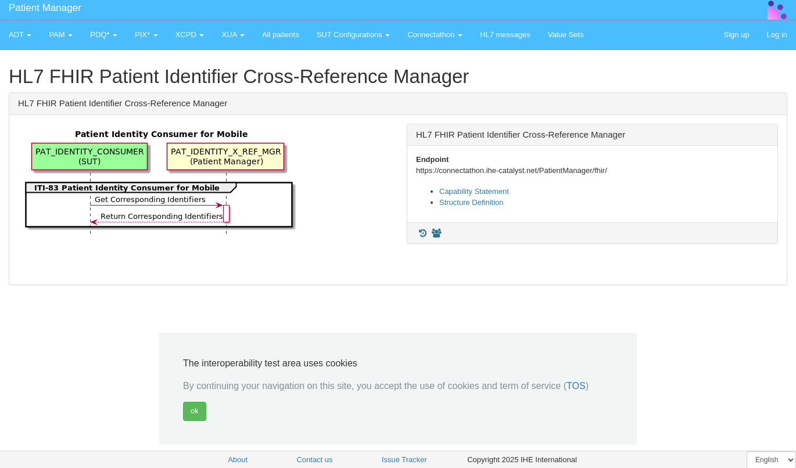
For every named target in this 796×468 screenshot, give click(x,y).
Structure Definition (471, 202)
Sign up (736, 34)
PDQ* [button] (103, 34)
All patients (280, 34)
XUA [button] (233, 34)
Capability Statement (474, 191)
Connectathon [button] (434, 34)
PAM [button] (61, 34)
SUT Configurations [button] (353, 34)
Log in (777, 34)
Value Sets (566, 34)
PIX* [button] (146, 34)
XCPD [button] (190, 34)
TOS (576, 386)
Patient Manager (45, 7)
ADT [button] (20, 34)
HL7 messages (505, 34)
